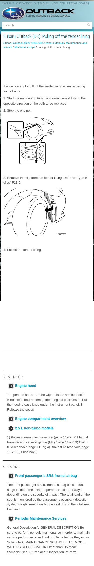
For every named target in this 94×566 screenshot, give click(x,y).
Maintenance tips (24, 47)
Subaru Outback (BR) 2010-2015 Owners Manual (33, 42)
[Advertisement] (47, 67)
